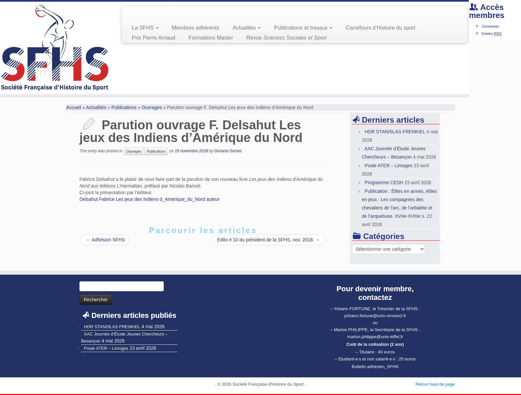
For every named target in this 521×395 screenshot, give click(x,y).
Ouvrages (152, 107)
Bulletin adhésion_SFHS (375, 366)
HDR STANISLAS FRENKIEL (395, 131)
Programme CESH (384, 182)
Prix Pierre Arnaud (153, 38)
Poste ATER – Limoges (389, 165)
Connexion (490, 26)
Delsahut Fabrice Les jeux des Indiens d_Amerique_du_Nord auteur (149, 199)
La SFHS (145, 28)
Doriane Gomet (227, 151)
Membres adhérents (195, 28)
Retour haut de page (435, 384)
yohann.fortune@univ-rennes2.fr (375, 315)
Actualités (246, 28)
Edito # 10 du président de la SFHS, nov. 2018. (268, 239)
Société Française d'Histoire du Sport (268, 384)
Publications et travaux (303, 28)
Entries (491, 34)
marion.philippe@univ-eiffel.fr (375, 336)
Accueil (73, 107)
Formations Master (210, 38)
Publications (124, 107)
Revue (286, 38)
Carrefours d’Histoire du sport (380, 28)
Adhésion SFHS (105, 239)
